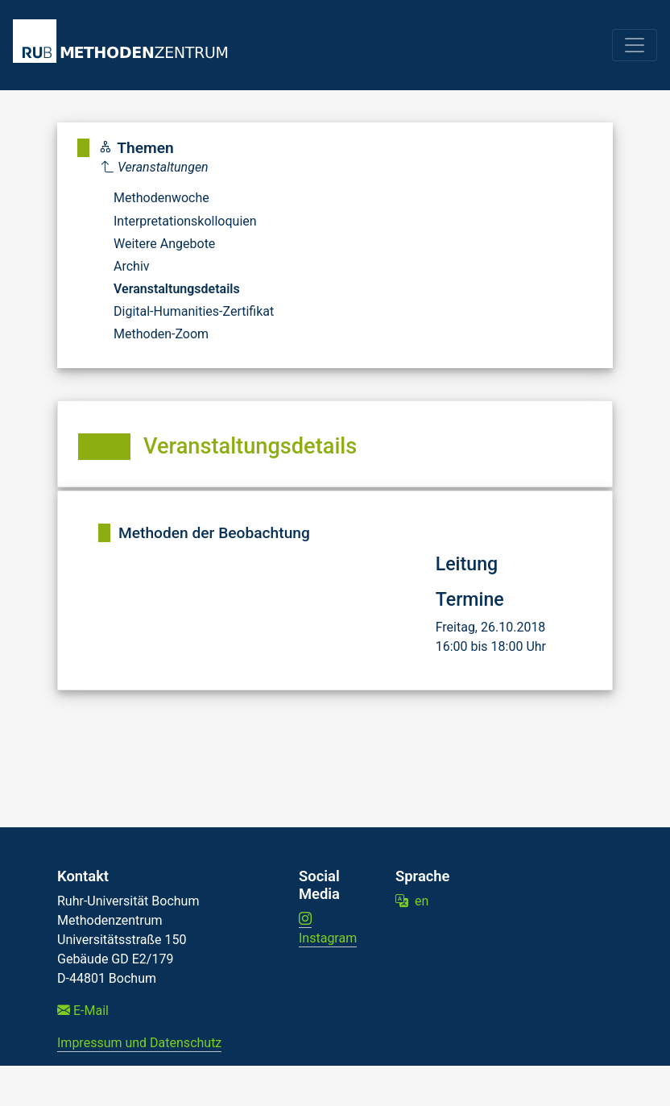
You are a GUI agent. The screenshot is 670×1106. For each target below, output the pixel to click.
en (411, 901)
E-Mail (83, 1010)
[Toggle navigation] (634, 45)
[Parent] (187, 167)
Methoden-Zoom (161, 334)
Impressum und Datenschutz (139, 1042)
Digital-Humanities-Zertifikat (194, 311)
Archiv (132, 266)
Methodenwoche (161, 197)
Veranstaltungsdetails (177, 288)
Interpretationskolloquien (185, 221)
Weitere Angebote (164, 243)
